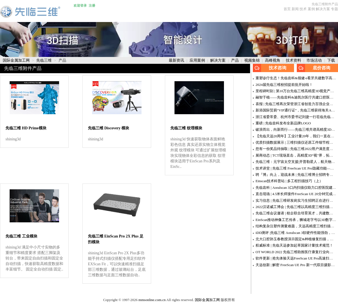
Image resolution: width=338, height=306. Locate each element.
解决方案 (323, 9)
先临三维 (44, 60)
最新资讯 (177, 60)
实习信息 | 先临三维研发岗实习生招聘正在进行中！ (296, 200)
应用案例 (198, 60)
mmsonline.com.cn (152, 300)
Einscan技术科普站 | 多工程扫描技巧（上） (289, 181)
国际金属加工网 (17, 60)
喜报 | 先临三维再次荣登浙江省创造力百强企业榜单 (296, 104)
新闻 (295, 9)
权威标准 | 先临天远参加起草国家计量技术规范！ (294, 245)
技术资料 (294, 60)
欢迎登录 (80, 5)
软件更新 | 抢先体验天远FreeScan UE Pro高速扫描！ (296, 258)
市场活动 (314, 60)
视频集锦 (252, 60)
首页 (287, 9)
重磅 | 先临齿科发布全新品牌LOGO (283, 123)
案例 (311, 9)
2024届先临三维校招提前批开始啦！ (284, 85)
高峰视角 (273, 60)
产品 (235, 60)
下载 (331, 60)
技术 (303, 9)
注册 (92, 5)
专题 (334, 9)
